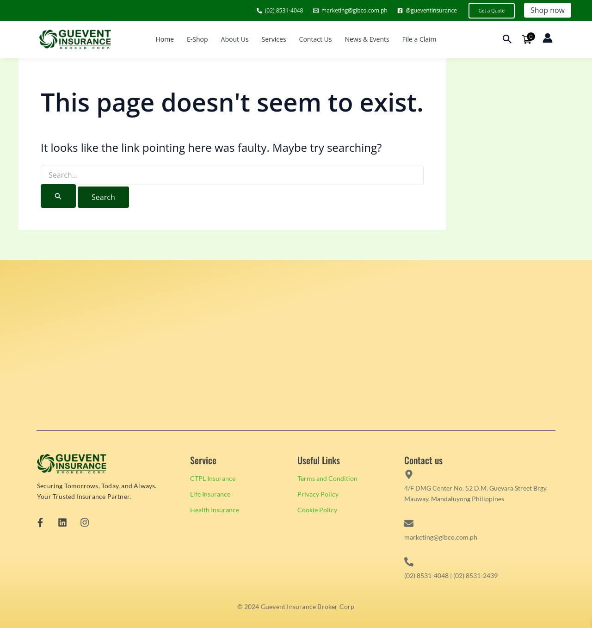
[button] (492, 11)
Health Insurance (214, 510)
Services (274, 39)
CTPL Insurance (212, 478)
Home (164, 39)
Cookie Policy (317, 510)
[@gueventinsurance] (427, 10)
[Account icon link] (548, 38)
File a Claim (419, 39)
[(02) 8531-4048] (279, 10)
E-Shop (197, 39)
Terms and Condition (327, 478)
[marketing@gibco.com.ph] (350, 10)
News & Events (367, 39)
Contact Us (315, 39)
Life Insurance (210, 494)
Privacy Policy (318, 494)
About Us (235, 39)
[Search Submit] (58, 196)
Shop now (547, 10)
